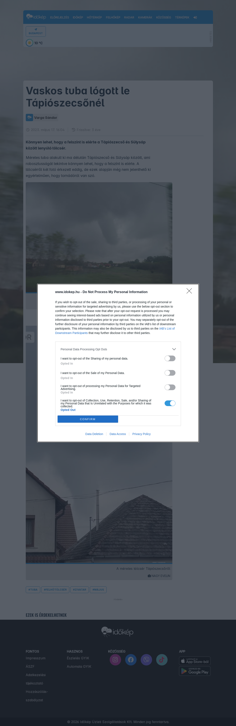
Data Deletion (94, 434)
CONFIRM (88, 419)
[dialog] (118, 363)
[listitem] (118, 349)
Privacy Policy (141, 434)
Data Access (118, 434)
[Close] (191, 292)
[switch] (170, 358)
